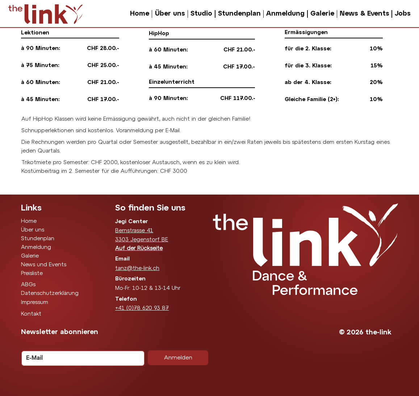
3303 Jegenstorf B (140, 239)
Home (139, 14)
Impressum (34, 302)
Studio (201, 14)
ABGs (28, 284)
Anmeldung (285, 14)
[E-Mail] (81, 358)
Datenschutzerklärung (50, 293)
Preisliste (32, 273)
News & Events (364, 14)
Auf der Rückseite (139, 248)
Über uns (170, 14)
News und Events (43, 264)
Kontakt (31, 314)
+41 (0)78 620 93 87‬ (142, 308)
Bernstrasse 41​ (134, 230)
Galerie (322, 14)
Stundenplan (239, 14)
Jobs (403, 14)
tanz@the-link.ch (137, 268)
